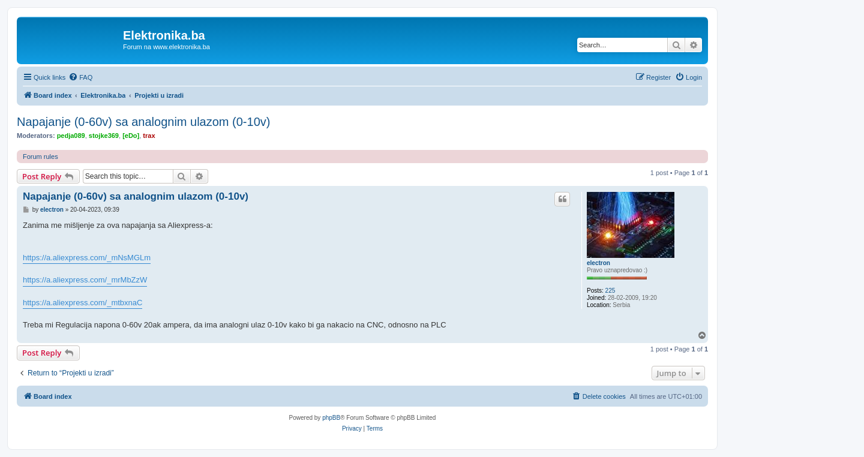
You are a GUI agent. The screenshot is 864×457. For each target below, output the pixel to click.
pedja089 (71, 135)
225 (610, 290)
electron (598, 263)
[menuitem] (80, 77)
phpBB (331, 417)
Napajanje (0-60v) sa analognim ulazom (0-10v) (143, 121)
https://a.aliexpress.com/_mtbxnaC (82, 302)
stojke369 (104, 135)
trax (149, 135)
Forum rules (40, 156)
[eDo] (130, 135)
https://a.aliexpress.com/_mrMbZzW (85, 279)
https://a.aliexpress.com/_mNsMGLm (87, 257)
